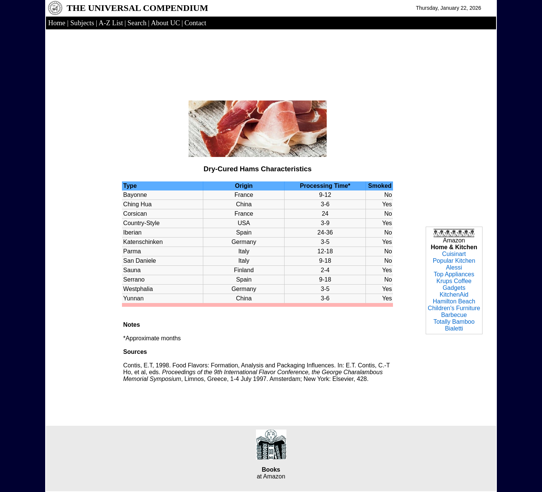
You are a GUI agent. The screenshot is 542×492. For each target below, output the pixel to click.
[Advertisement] (257, 57)
